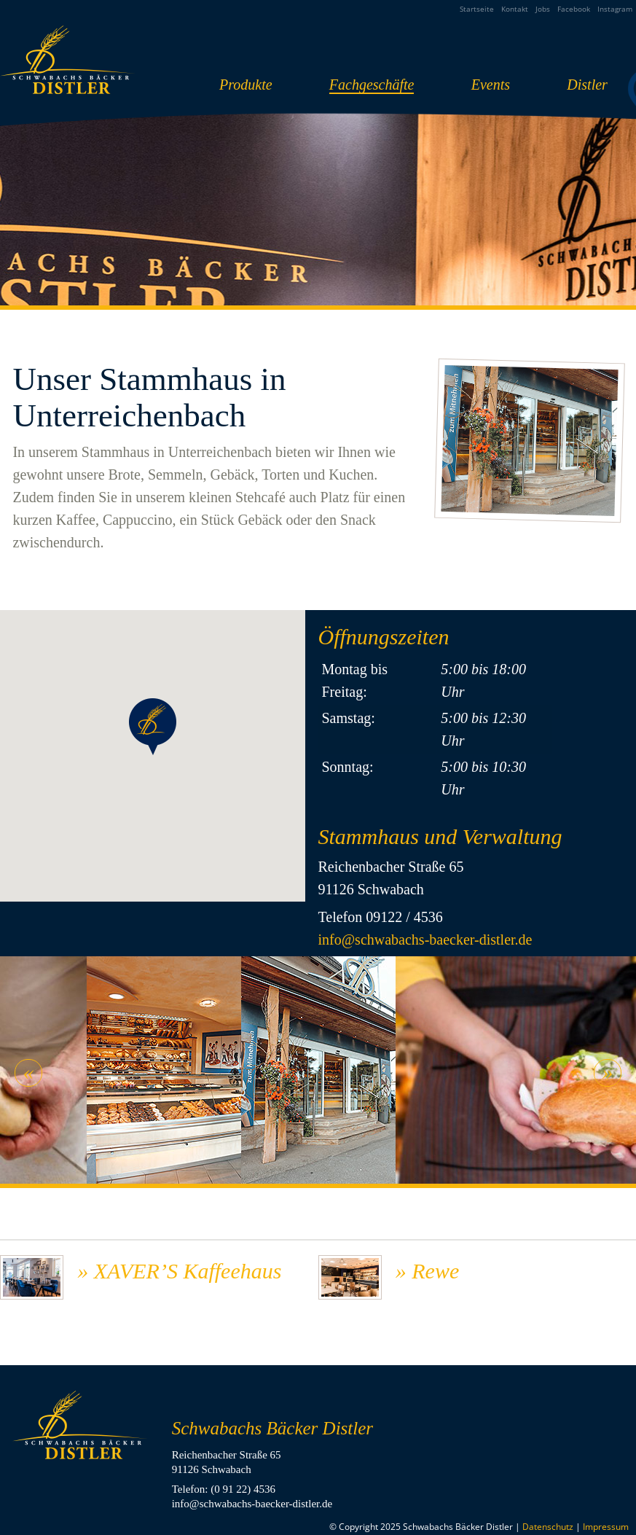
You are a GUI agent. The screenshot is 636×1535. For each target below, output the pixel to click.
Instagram (614, 9)
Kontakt (514, 9)
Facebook (573, 9)
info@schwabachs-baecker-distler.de (425, 939)
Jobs (542, 9)
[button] (152, 727)
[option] (318, 1072)
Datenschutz (547, 1526)
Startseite (477, 9)
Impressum (606, 1526)
